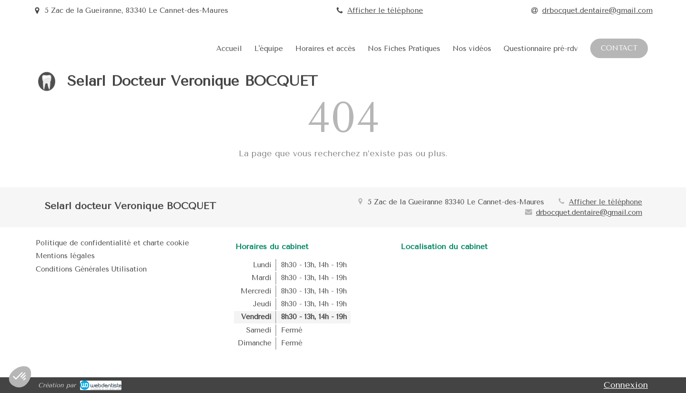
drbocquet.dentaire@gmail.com (589, 212)
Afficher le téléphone (385, 10)
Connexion (626, 385)
